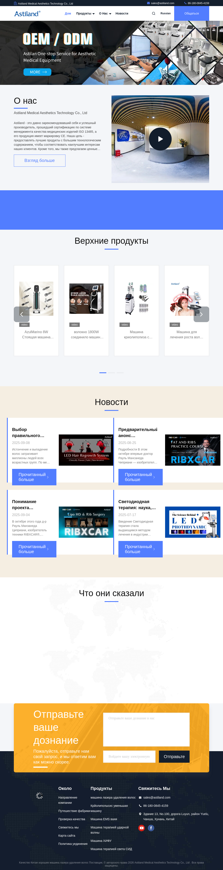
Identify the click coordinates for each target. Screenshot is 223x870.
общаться (192, 13)
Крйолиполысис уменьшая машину (109, 808)
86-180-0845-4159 (196, 3)
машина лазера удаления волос (113, 797)
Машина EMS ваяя (104, 819)
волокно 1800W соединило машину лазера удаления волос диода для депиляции (86, 335)
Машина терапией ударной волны (110, 830)
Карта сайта (66, 835)
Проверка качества (71, 819)
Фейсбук (151, 828)
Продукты (85, 13)
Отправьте (174, 756)
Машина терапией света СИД (111, 849)
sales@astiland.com (161, 3)
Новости (122, 13)
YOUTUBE (141, 828)
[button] (21, 314)
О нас (104, 13)
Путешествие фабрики (74, 811)
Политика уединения (73, 844)
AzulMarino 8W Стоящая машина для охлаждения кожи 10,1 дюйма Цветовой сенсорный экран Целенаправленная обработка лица (36, 335)
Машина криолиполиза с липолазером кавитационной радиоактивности (136, 335)
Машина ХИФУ (101, 841)
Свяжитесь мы (68, 827)
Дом (68, 13)
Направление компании (67, 800)
